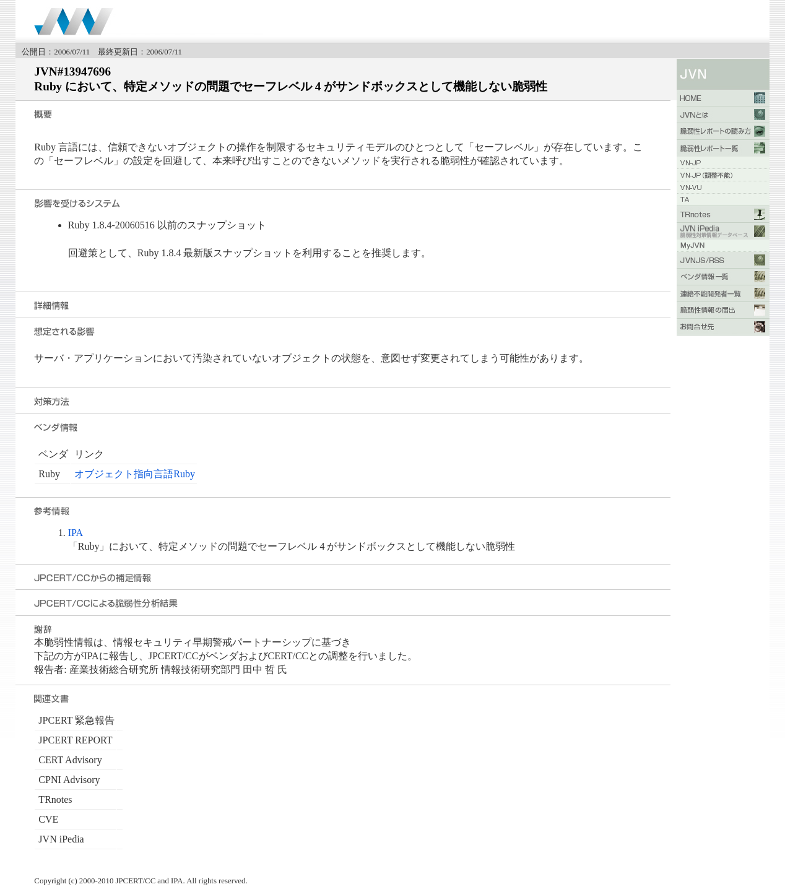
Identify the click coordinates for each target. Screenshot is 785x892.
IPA (75, 532)
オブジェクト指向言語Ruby (134, 474)
